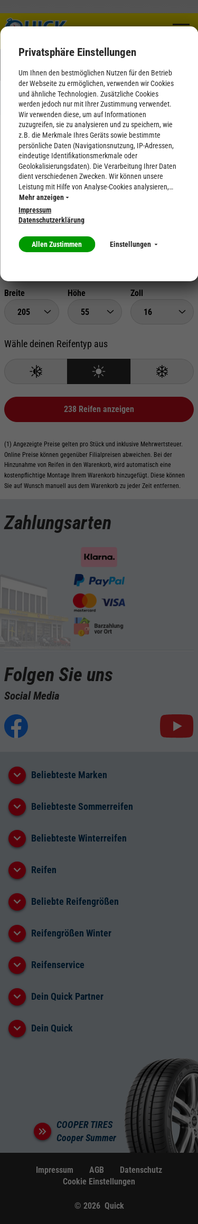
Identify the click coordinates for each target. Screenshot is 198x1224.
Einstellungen (133, 244)
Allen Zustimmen (57, 244)
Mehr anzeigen (44, 197)
